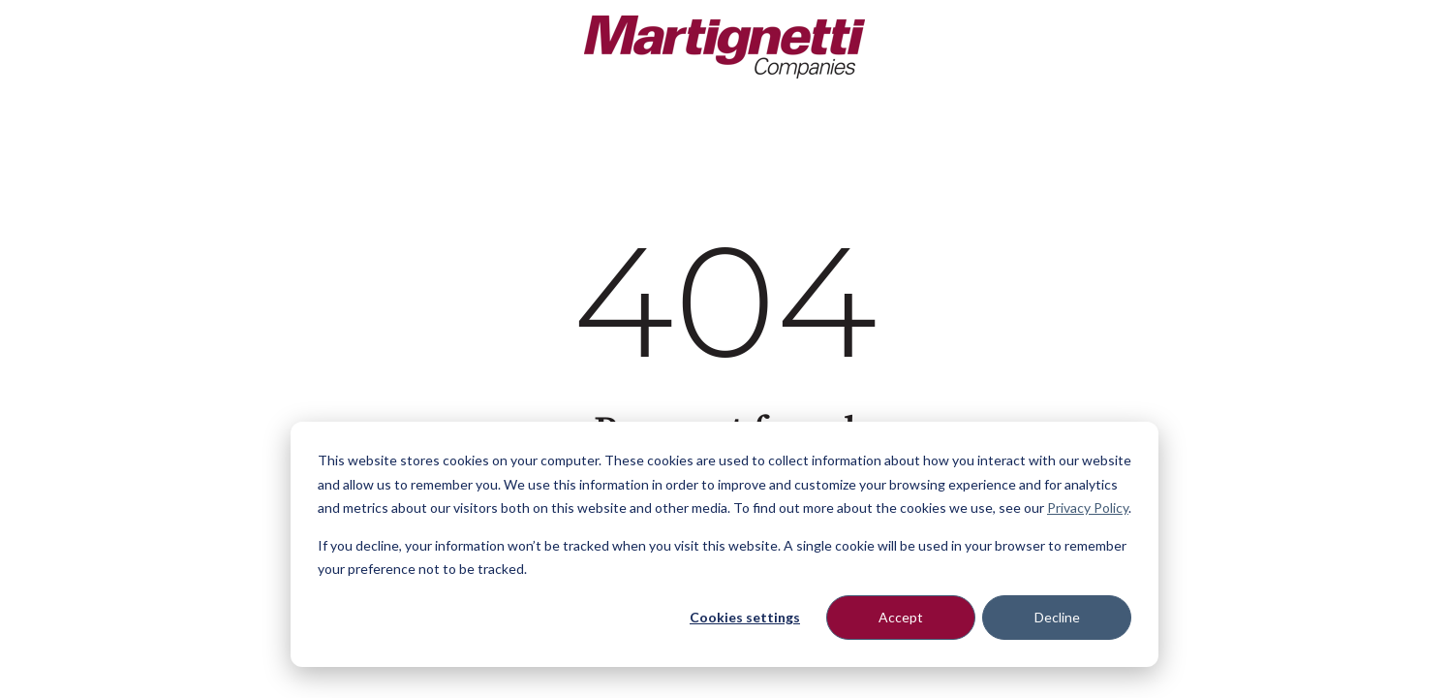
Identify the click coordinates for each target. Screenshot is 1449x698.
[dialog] (724, 544)
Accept (901, 617)
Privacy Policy (1087, 507)
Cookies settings (745, 617)
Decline (1057, 617)
